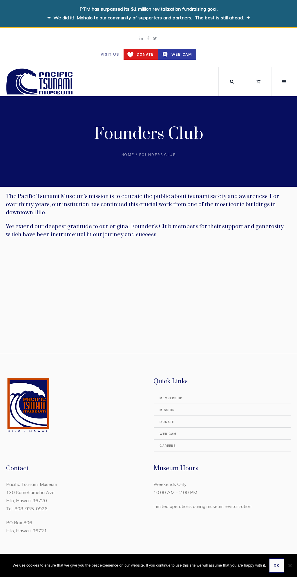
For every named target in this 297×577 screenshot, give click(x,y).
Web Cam (181, 54)
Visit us (110, 54)
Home (127, 154)
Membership (171, 398)
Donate (145, 54)
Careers (168, 446)
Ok (276, 565)
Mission (167, 410)
